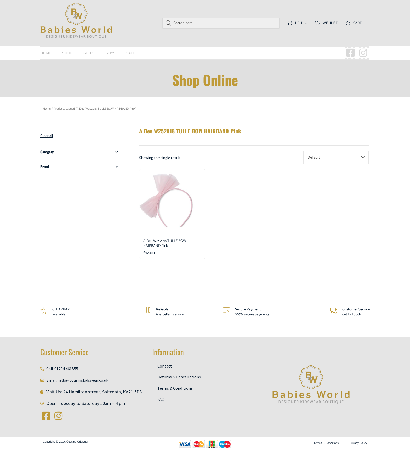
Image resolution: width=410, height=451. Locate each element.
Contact (164, 366)
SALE (131, 53)
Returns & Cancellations (179, 377)
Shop (67, 53)
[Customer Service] (333, 311)
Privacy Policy (358, 443)
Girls (89, 53)
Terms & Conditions (175, 388)
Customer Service (356, 310)
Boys (110, 53)
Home (46, 53)
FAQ (160, 400)
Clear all (46, 135)
